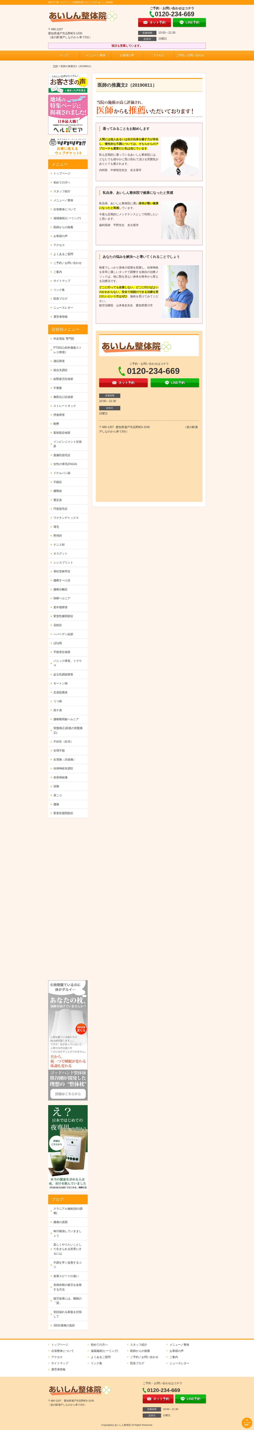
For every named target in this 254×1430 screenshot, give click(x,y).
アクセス (158, 55)
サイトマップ (61, 280)
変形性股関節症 (63, 813)
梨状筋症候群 (61, 432)
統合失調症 (60, 370)
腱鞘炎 (57, 490)
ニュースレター (63, 307)
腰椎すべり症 (61, 580)
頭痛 (56, 786)
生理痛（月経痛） (64, 759)
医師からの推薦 (63, 227)
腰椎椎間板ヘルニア (66, 719)
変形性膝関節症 (63, 616)
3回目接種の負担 (64, 1325)
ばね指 (57, 643)
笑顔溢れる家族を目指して (67, 1314)
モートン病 (60, 683)
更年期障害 (60, 607)
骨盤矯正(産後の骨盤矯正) (68, 730)
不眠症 (57, 482)
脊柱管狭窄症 (61, 571)
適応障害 (59, 361)
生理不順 (59, 750)
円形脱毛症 (60, 508)
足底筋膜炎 (60, 692)
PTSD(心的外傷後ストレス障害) (67, 350)
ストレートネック (64, 405)
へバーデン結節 (63, 634)
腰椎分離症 (60, 589)
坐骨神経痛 (60, 777)
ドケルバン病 (61, 473)
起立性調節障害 (63, 674)
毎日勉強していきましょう (67, 1233)
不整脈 (57, 387)
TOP (55, 66)
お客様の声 (127, 55)
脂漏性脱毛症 (61, 455)
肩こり (57, 795)
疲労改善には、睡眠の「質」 (67, 1301)
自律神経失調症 (63, 768)
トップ (64, 55)
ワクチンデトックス (66, 517)
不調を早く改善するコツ (67, 1265)
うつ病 (57, 701)
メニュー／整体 (95, 55)
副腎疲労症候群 (63, 378)
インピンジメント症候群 (67, 444)
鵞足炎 (57, 499)
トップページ (61, 173)
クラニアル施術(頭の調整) (68, 1211)
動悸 (56, 423)
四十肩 (57, 710)
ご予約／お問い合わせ (190, 55)
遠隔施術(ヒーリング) (67, 218)
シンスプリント (63, 562)
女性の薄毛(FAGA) (65, 464)
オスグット (60, 553)
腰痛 (56, 804)
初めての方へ (61, 182)
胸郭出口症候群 (63, 396)
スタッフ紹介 (61, 191)
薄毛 (56, 526)
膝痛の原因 (60, 1222)
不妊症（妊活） (63, 741)
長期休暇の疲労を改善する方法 (67, 1287)
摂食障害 (59, 414)
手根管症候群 (61, 652)
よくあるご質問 (63, 254)
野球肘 (57, 535)
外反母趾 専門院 (63, 338)
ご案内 (57, 271)
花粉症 (57, 625)
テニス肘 (59, 544)
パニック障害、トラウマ (67, 663)
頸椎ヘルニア (61, 598)
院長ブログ (60, 298)
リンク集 (59, 289)
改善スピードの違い (66, 1276)
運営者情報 (60, 316)
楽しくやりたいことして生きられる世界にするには (67, 1249)
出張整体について (64, 209)
